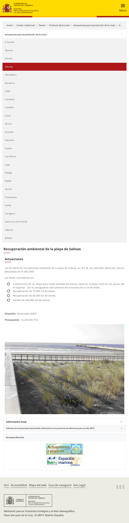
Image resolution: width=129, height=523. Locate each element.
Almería (8, 58)
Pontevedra (11, 197)
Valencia (9, 229)
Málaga (8, 172)
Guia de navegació (60, 485)
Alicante (9, 50)
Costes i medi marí (25, 25)
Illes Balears (10, 74)
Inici (6, 485)
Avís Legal (79, 485)
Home (9, 25)
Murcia (8, 188)
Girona (8, 123)
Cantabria (10, 99)
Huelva (8, 148)
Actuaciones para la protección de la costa (94, 25)
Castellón (9, 107)
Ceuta (8, 115)
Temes (42, 25)
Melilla (8, 180)
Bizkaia (8, 237)
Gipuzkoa (9, 140)
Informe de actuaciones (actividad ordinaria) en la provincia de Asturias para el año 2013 (50, 428)
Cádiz (7, 91)
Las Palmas (10, 156)
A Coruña (9, 42)
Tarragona (10, 213)
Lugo (7, 164)
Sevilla (8, 205)
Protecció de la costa (59, 25)
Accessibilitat (19, 485)
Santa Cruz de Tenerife (16, 221)
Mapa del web (38, 485)
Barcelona (10, 82)
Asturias (9, 66)
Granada (9, 131)
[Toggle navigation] (122, 8)
